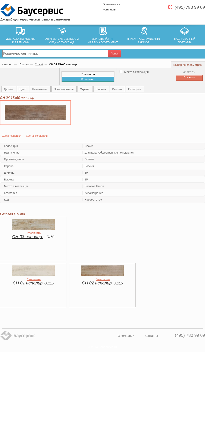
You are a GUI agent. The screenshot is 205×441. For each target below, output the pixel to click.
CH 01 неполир (28, 283)
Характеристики (11, 135)
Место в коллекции (134, 71)
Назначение (40, 89)
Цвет (22, 89)
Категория (135, 89)
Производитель (64, 89)
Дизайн (9, 89)
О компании (111, 4)
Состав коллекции (37, 135)
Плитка (24, 64)
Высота (117, 89)
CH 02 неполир (97, 283)
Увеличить (34, 232)
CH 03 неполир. (27, 236)
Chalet (39, 64)
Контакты (109, 9)
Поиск (114, 53)
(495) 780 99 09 (190, 7)
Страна (85, 89)
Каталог (7, 64)
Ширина (101, 89)
